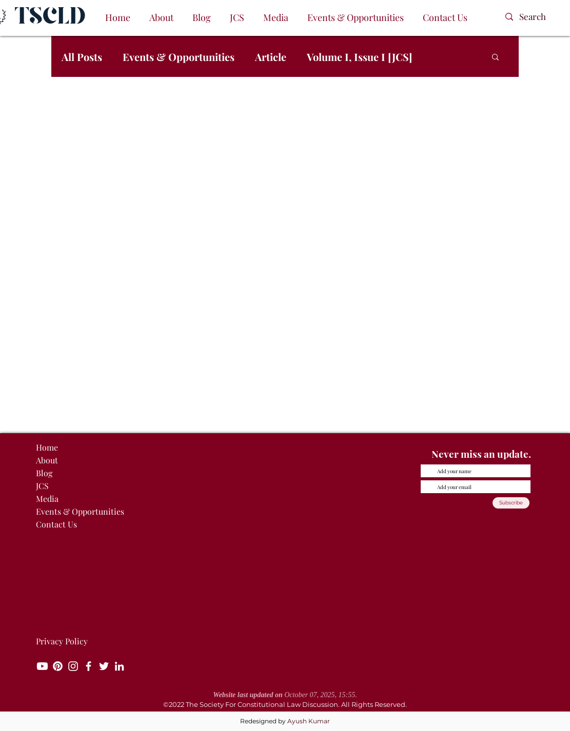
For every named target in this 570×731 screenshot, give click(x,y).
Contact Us (56, 524)
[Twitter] (103, 666)
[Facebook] (88, 666)
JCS (42, 485)
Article (270, 56)
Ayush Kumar (308, 721)
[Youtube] (42, 666)
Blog (44, 473)
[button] (161, 17)
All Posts (82, 56)
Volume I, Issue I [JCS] (359, 56)
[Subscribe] (511, 503)
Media (47, 498)
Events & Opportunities (178, 56)
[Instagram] (73, 666)
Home (47, 447)
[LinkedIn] (119, 666)
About (47, 460)
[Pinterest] (57, 666)
